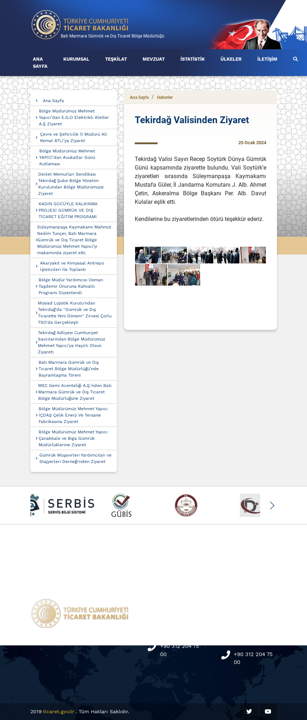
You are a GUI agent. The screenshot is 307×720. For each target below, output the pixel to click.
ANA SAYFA (40, 62)
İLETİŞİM (267, 59)
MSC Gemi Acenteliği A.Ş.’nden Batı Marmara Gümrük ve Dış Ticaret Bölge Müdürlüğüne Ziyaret (75, 392)
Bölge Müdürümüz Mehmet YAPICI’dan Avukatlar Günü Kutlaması (67, 157)
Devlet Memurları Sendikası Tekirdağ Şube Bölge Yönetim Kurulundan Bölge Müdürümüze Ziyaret (71, 184)
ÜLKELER (231, 59)
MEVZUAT (154, 59)
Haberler (165, 97)
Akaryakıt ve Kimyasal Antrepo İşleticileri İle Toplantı (72, 266)
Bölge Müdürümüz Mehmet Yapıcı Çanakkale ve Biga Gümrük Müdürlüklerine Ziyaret (73, 438)
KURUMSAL (76, 59)
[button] (272, 505)
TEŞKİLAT (116, 59)
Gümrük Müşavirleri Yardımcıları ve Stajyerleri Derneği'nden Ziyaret (75, 458)
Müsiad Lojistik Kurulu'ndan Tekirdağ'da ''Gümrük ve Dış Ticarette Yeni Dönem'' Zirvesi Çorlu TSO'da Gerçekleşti (75, 313)
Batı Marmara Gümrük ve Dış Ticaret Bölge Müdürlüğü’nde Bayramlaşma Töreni (69, 369)
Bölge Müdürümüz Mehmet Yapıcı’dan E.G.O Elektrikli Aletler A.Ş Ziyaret (74, 117)
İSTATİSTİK (192, 59)
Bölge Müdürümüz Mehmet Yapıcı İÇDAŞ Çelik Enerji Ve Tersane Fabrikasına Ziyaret (73, 415)
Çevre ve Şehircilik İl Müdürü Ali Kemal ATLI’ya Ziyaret (73, 137)
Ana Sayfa (53, 100)
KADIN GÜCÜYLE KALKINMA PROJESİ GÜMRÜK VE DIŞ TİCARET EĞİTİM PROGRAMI (68, 210)
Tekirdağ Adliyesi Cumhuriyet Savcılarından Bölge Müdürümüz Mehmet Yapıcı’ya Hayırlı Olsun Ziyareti (71, 342)
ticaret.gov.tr (58, 711)
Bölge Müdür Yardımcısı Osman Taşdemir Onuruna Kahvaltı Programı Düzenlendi (71, 286)
